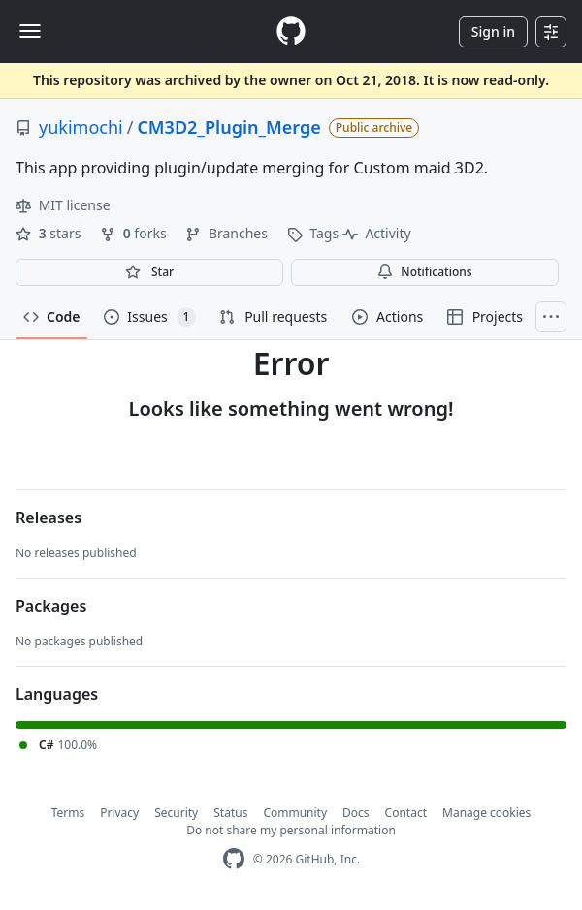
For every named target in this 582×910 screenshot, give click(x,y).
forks (135, 233)
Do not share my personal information (291, 830)
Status (230, 812)
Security (176, 812)
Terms (68, 812)
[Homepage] (291, 31)
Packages (51, 605)
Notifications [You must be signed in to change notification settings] (424, 272)
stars (50, 233)
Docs (356, 812)
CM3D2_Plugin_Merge (228, 127)
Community (295, 812)
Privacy (119, 812)
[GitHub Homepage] (233, 859)
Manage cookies (486, 812)
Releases (48, 517)
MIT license (63, 205)
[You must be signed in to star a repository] (149, 272)
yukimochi (81, 127)
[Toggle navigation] (30, 31)
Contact (406, 812)
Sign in (493, 31)
